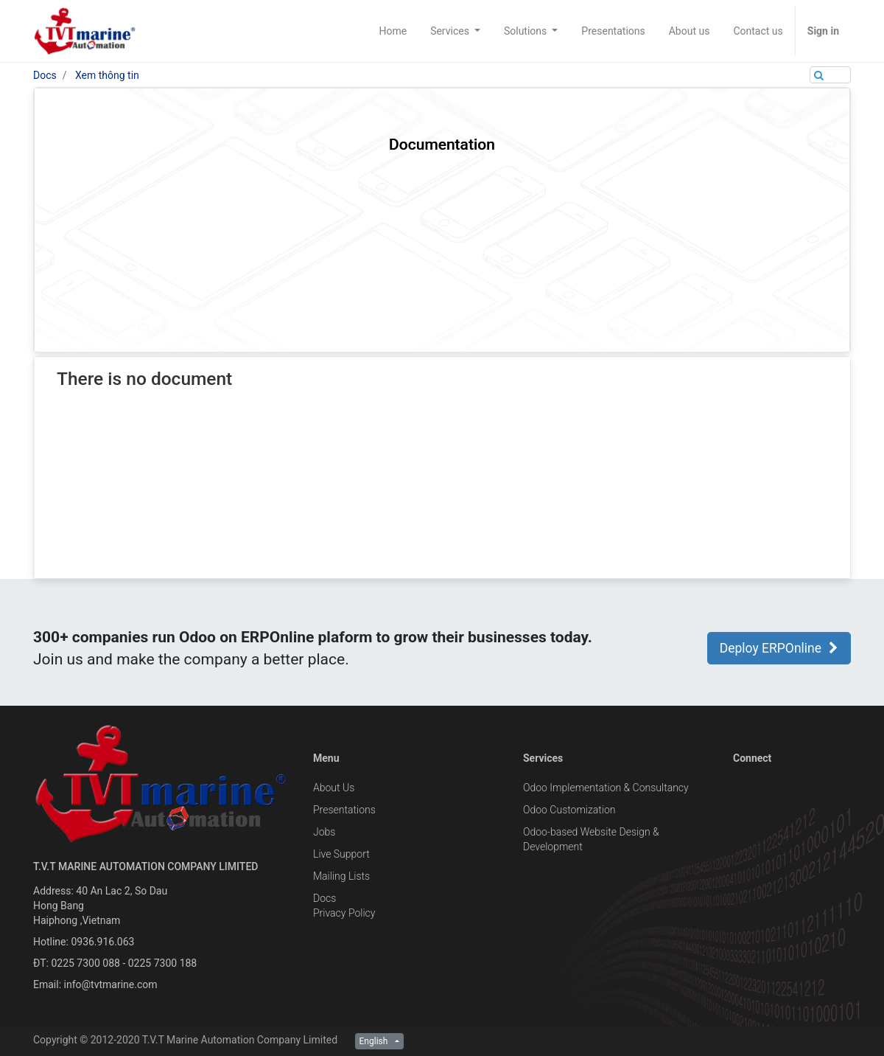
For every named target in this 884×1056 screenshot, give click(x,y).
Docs (45, 75)
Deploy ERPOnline (779, 648)
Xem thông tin (107, 75)
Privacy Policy (344, 913)
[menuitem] (392, 31)
